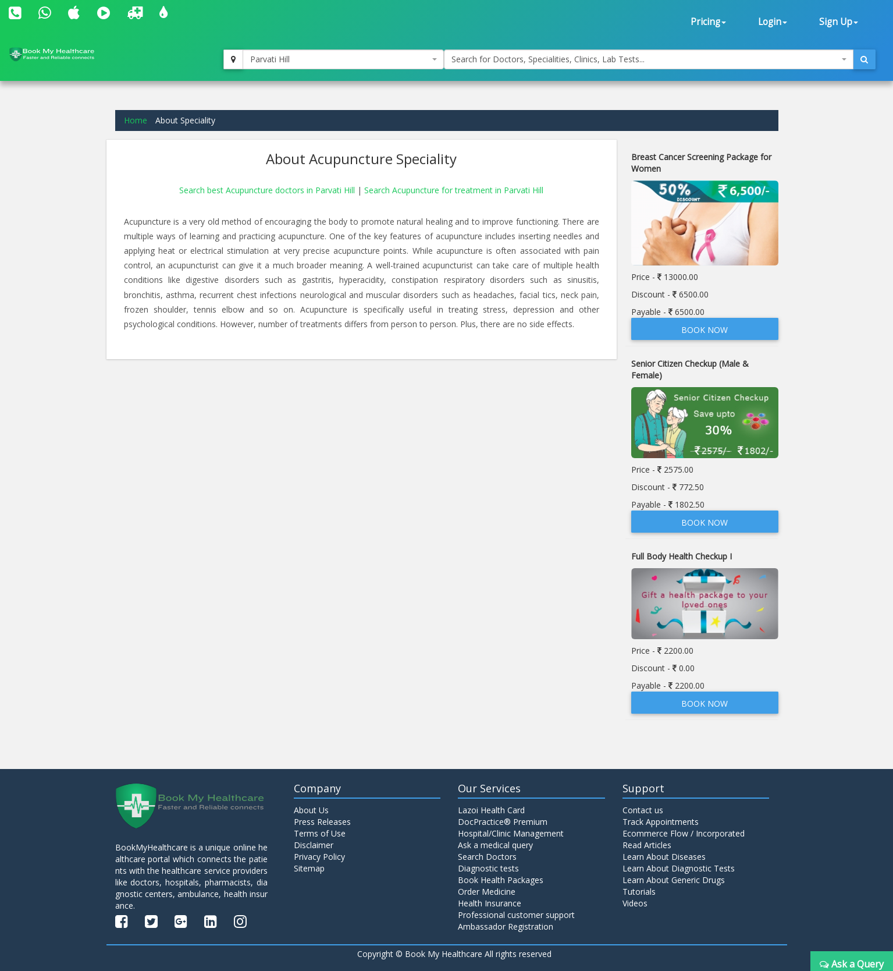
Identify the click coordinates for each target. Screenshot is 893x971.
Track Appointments (660, 821)
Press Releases (322, 821)
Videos (634, 903)
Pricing (708, 22)
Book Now (704, 329)
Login (772, 22)
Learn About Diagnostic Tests (678, 868)
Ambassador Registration (505, 926)
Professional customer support (516, 914)
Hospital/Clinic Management (511, 833)
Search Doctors (487, 856)
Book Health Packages (500, 879)
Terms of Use (320, 833)
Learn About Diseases (664, 856)
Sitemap (309, 868)
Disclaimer (313, 844)
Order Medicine (486, 891)
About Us (311, 810)
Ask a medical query (495, 844)
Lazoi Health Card (491, 810)
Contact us (642, 810)
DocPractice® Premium (502, 821)
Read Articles (646, 844)
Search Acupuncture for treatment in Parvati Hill (453, 190)
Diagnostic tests (488, 868)
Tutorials (639, 891)
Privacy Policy (319, 856)
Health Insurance (489, 903)
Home (135, 120)
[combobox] (343, 59)
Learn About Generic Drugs (673, 879)
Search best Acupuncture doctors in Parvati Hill (268, 190)
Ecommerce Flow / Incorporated (683, 833)
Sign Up (838, 22)
